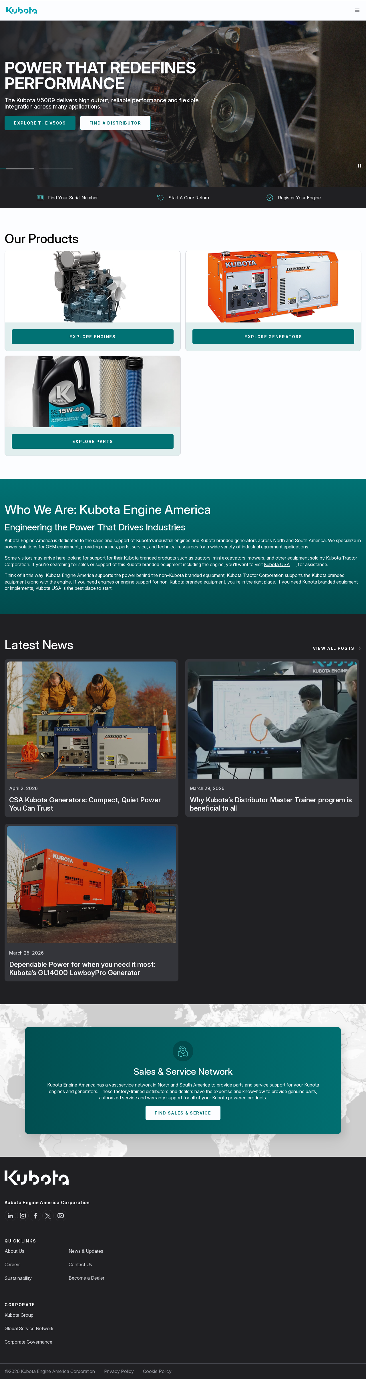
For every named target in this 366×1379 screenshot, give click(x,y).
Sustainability (18, 1278)
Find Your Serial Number (67, 197)
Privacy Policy (119, 1371)
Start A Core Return (183, 197)
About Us (14, 1251)
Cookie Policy (157, 1371)
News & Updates (86, 1251)
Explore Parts (92, 441)
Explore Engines (92, 336)
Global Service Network (29, 1328)
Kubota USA (277, 564)
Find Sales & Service (183, 1113)
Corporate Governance (28, 1342)
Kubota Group (19, 1315)
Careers (13, 1264)
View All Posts (334, 648)
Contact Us (80, 1264)
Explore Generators (273, 336)
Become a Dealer (86, 1278)
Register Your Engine (293, 197)
